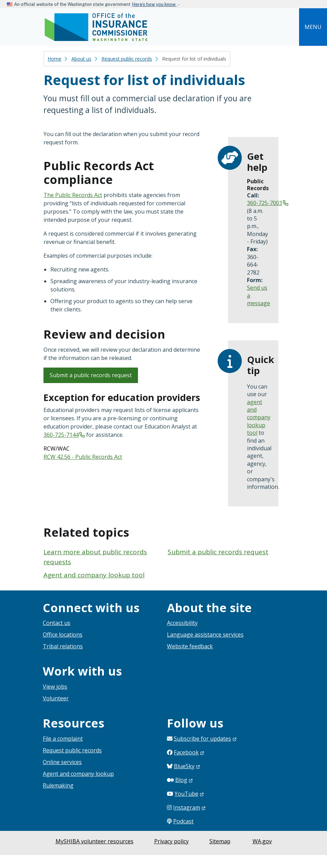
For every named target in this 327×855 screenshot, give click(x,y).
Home (54, 58)
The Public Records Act (72, 195)
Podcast (183, 821)
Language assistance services (205, 634)
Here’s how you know (154, 4)
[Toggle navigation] (313, 27)
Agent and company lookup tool (94, 574)
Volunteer (56, 698)
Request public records (126, 58)
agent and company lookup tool (258, 417)
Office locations (62, 634)
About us (81, 58)
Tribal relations (63, 646)
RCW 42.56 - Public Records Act (82, 457)
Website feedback (190, 646)
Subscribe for (205, 738)
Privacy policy (171, 841)
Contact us (56, 623)
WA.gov (262, 841)
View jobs (55, 686)
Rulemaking (58, 785)
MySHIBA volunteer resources (94, 841)
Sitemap (219, 841)
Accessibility (182, 623)
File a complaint (63, 738)
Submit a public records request (91, 375)
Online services (62, 762)
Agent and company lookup (78, 773)
